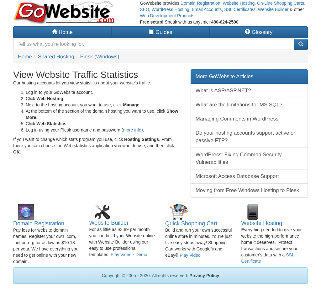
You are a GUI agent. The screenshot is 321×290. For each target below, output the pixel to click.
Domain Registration (200, 3)
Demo (141, 254)
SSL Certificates (239, 9)
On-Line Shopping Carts (280, 3)
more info (132, 129)
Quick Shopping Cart (191, 223)
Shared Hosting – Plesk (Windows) (78, 57)
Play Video (121, 254)
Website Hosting (239, 3)
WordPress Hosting (170, 9)
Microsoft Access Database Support (237, 176)
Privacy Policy (204, 275)
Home (62, 32)
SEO (144, 9)
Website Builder (273, 9)
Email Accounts (207, 9)
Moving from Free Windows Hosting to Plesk (247, 190)
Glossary (258, 32)
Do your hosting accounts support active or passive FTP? (245, 136)
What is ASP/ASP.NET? (223, 91)
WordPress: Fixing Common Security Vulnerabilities (239, 158)
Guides (160, 32)
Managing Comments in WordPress (237, 119)
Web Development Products (167, 15)
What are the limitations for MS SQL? (239, 105)
